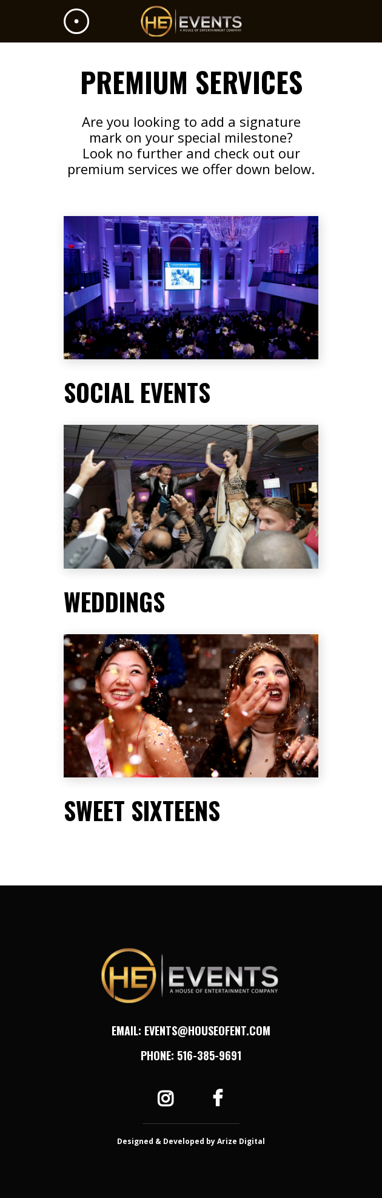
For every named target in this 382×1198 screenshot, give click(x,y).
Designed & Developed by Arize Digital (191, 1141)
